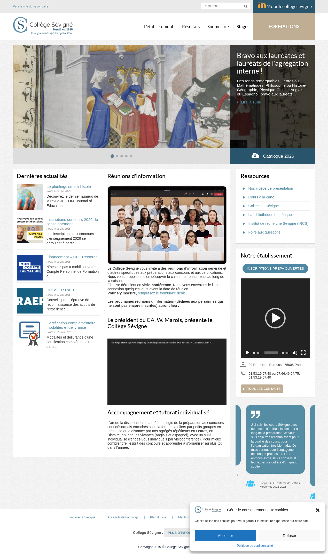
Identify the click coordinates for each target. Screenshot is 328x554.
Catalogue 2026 (273, 155)
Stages (243, 26)
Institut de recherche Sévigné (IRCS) (274, 224)
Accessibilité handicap (122, 517)
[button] (317, 509)
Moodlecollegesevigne (284, 5)
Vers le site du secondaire (30, 6)
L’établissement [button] (158, 26)
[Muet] (295, 352)
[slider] (271, 352)
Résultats (191, 26)
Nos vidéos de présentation (267, 189)
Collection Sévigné (260, 206)
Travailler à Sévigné (82, 517)
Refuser (289, 535)
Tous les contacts (263, 389)
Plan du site (158, 517)
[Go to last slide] (234, 144)
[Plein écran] (303, 352)
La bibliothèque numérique (266, 215)
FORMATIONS (284, 26)
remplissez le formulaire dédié (162, 293)
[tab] (112, 156)
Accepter (225, 535)
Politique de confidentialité (255, 546)
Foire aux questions (260, 232)
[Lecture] (247, 352)
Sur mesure (218, 26)
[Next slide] (243, 144)
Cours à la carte (257, 197)
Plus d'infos (179, 533)
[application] (167, 372)
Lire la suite (251, 102)
